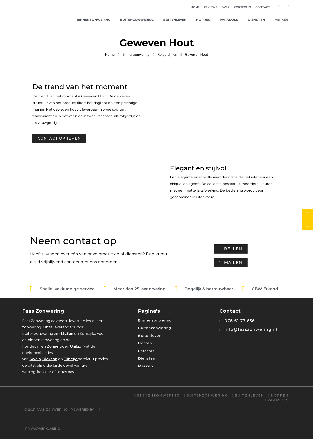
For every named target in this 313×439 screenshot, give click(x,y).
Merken (281, 20)
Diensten (256, 20)
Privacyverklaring (42, 429)
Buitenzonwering (137, 20)
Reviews (210, 7)
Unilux (75, 346)
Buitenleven (175, 20)
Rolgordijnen (167, 54)
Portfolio (242, 7)
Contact (262, 7)
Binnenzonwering (93, 20)
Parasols (229, 20)
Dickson (49, 359)
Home (195, 7)
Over (225, 7)
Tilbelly (70, 359)
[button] (59, 138)
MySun (67, 333)
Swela (35, 359)
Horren (203, 20)
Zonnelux (55, 346)
